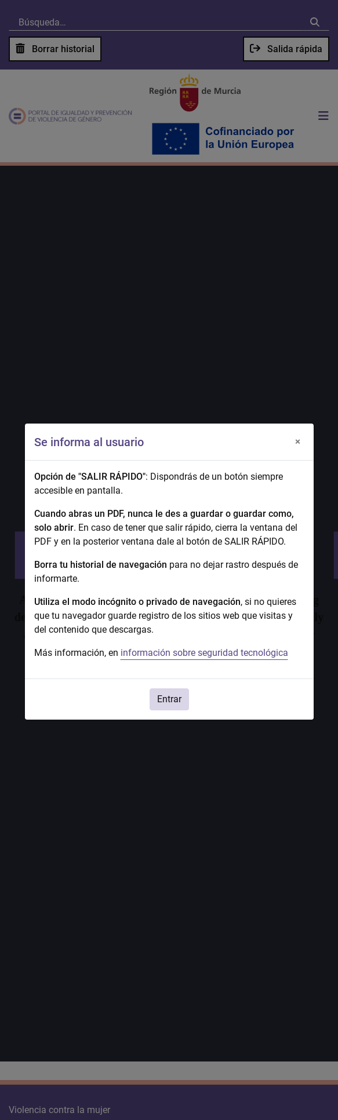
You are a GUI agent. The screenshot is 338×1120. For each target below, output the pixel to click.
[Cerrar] (298, 442)
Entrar (169, 699)
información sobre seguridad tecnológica (204, 652)
